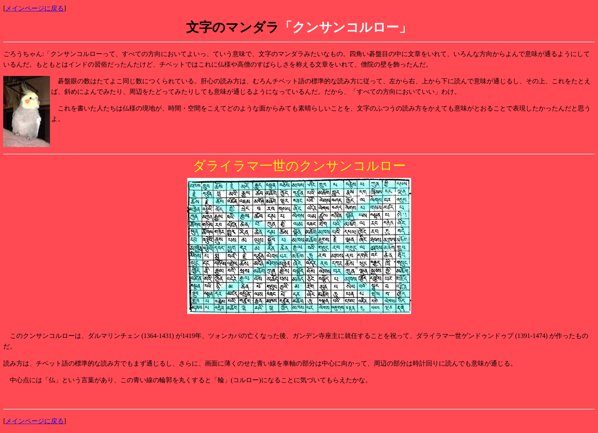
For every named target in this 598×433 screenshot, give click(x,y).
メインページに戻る (34, 8)
